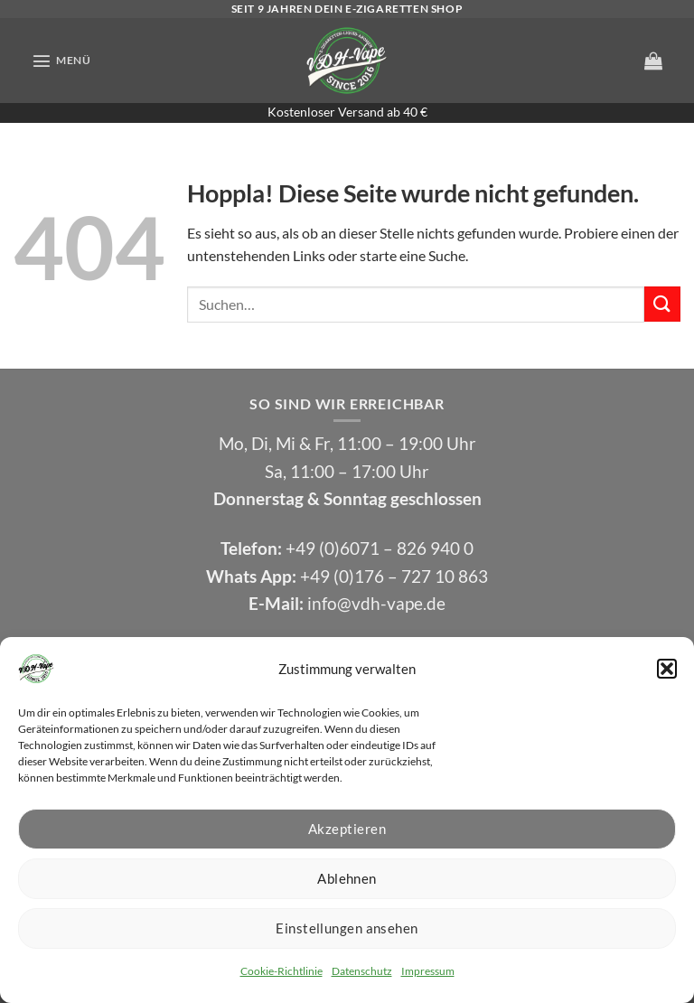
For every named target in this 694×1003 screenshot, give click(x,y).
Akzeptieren (347, 828)
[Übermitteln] (662, 304)
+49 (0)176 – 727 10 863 (394, 576)
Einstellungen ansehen (346, 928)
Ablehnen (347, 878)
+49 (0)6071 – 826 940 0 (380, 548)
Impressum (428, 971)
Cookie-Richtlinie (281, 971)
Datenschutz (362, 971)
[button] (667, 669)
